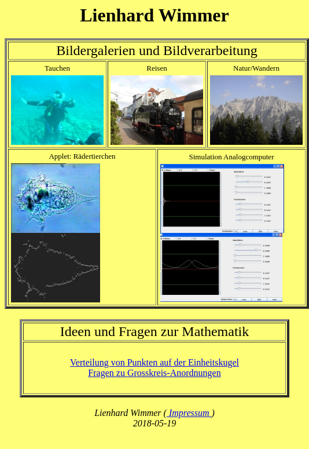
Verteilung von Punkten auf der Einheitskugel (154, 362)
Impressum (189, 413)
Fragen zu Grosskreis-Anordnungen (154, 373)
